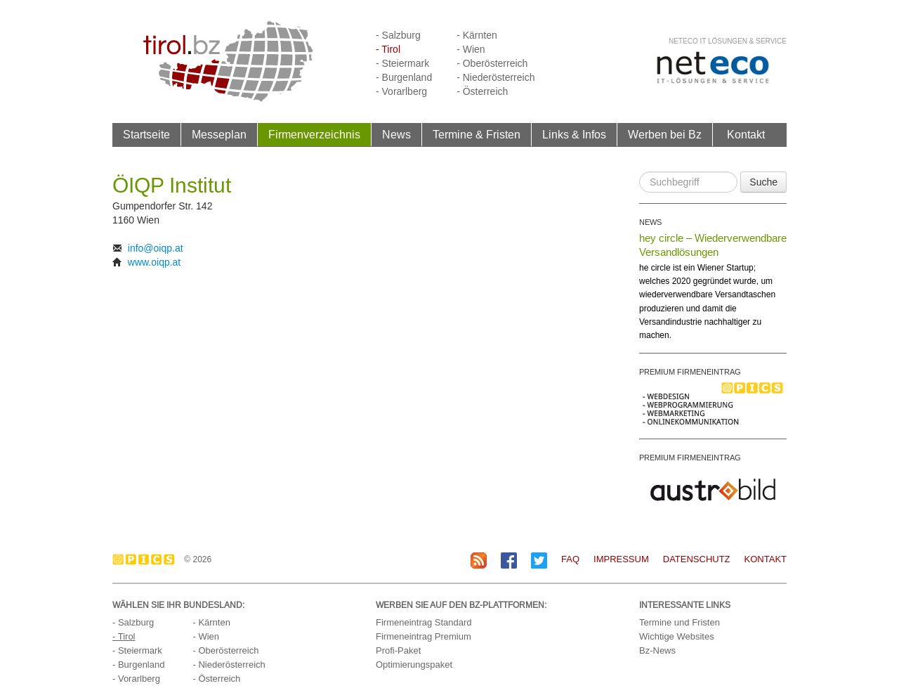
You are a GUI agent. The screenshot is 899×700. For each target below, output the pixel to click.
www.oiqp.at (154, 262)
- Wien (471, 49)
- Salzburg (398, 35)
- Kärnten (477, 35)
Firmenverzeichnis (314, 134)
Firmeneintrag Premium (423, 636)
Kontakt (746, 134)
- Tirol (388, 49)
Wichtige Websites (676, 636)
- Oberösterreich (492, 63)
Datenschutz (696, 559)
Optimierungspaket (414, 664)
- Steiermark (402, 63)
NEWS (650, 222)
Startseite (146, 134)
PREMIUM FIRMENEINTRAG (690, 372)
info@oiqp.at (155, 248)
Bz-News (657, 650)
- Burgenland (404, 77)
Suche (763, 182)
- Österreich (482, 91)
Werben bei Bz (665, 134)
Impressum (621, 559)
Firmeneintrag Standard (424, 622)
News (396, 134)
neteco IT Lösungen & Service (728, 41)
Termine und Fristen (679, 622)
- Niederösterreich (495, 77)
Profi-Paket (398, 650)
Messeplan (219, 134)
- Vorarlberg (401, 91)
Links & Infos (574, 134)
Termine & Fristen (476, 134)
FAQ (570, 559)
